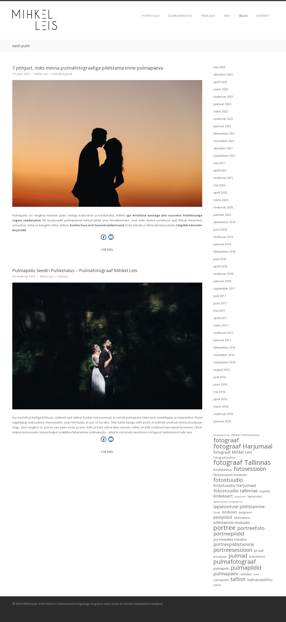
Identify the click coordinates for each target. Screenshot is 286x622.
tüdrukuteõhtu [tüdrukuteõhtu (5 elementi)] (259, 579)
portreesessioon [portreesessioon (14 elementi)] (232, 549)
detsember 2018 (224, 252)
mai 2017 (219, 311)
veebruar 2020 (223, 207)
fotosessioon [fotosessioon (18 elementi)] (250, 468)
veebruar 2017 (223, 333)
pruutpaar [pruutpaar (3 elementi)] (220, 556)
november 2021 (223, 141)
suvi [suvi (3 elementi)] (256, 574)
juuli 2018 (219, 259)
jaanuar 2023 (222, 104)
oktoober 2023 (223, 74)
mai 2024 (219, 67)
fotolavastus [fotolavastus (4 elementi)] (222, 469)
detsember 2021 (224, 133)
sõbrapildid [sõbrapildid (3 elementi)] (221, 580)
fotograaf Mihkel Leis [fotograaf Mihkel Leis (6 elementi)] (232, 452)
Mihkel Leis (41, 74)
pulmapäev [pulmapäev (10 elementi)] (225, 573)
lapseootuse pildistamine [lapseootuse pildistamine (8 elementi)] (239, 506)
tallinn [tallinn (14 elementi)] (238, 579)
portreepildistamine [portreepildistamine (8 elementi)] (233, 544)
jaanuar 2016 (222, 421)
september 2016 (224, 362)
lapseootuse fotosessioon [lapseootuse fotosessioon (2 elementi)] (228, 501)
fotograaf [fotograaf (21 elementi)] (226, 440)
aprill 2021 (220, 170)
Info (227, 16)
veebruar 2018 (223, 274)
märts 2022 (220, 111)
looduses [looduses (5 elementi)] (229, 512)
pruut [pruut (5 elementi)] (259, 550)
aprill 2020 (220, 192)
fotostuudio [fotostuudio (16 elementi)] (228, 479)
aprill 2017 (220, 318)
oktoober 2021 (223, 148)
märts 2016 (220, 406)
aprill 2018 (220, 266)
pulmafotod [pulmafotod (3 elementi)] (257, 556)
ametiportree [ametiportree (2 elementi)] (221, 435)
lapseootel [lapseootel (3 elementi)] (255, 496)
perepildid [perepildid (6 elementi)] (222, 517)
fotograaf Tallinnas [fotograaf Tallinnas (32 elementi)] (242, 462)
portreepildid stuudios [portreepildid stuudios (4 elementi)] (230, 539)
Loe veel (107, 250)
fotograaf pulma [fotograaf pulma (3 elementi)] (224, 457)
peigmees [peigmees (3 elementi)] (245, 512)
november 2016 (223, 355)
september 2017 (224, 288)
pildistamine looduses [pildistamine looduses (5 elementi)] (231, 522)
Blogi (243, 16)
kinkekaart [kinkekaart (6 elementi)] (223, 496)
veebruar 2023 (223, 97)
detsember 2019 (224, 222)
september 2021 (224, 156)
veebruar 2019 (223, 237)
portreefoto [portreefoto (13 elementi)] (251, 528)
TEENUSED (208, 16)
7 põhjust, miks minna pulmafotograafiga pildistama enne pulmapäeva (87, 68)
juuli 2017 (219, 296)
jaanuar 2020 (222, 215)
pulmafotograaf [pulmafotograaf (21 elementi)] (234, 561)
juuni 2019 (220, 229)
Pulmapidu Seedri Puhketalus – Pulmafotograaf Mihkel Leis (74, 270)
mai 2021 (219, 163)
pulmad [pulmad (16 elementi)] (238, 555)
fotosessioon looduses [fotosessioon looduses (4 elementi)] (230, 474)
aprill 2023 (220, 82)
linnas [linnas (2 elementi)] (216, 512)
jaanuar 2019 (222, 244)
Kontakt (263, 16)
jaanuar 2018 (222, 281)
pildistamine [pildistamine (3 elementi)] (242, 518)
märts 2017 (220, 325)
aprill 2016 (220, 399)
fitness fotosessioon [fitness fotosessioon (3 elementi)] (245, 435)
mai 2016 (219, 392)
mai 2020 (219, 185)
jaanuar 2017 (222, 340)
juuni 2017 (220, 303)
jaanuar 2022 (222, 126)
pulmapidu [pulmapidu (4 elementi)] (221, 568)
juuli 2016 (219, 377)
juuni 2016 (220, 384)
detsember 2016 (224, 347)
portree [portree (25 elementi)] (224, 527)
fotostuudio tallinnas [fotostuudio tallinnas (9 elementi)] (235, 490)
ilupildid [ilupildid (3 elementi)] (265, 491)
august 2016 (221, 370)
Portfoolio (151, 16)
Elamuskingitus (180, 16)
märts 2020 (220, 200)
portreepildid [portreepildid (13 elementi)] (228, 533)
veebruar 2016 (223, 414)
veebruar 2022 (223, 119)
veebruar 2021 (223, 178)
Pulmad (62, 276)
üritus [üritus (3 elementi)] (217, 585)
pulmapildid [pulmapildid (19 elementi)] (246, 567)
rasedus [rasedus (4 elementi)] (246, 574)
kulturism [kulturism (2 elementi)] (240, 496)
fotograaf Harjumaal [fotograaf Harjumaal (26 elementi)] (243, 446)
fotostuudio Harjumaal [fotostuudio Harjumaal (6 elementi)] (234, 485)
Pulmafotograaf (62, 74)
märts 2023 (220, 89)
